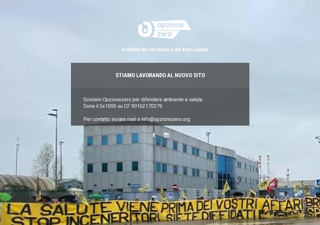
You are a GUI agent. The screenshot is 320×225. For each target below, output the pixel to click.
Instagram (166, 135)
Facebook (154, 135)
